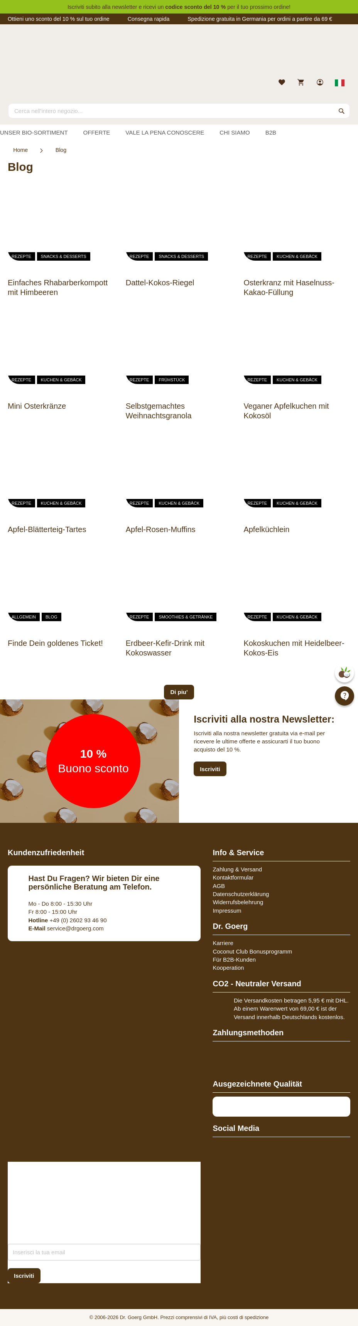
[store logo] (179, 53)
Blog (51, 617)
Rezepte (21, 256)
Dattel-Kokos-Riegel (160, 282)
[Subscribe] (24, 1275)
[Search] (342, 110)
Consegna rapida (149, 19)
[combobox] (179, 110)
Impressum (227, 910)
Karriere (223, 943)
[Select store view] (340, 83)
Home (20, 150)
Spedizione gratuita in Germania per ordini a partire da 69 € (259, 19)
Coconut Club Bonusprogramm (252, 951)
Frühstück (172, 379)
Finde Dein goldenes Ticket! (55, 643)
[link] (321, 83)
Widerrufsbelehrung (238, 902)
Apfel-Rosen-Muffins (161, 529)
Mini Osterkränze (37, 406)
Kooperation (228, 967)
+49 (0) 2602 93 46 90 (68, 920)
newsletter (124, 7)
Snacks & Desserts (63, 256)
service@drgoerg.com (66, 928)
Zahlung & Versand (237, 869)
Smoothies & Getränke (186, 617)
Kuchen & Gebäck (297, 256)
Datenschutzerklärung (241, 894)
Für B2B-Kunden (234, 959)
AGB (219, 886)
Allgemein (24, 617)
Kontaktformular (233, 877)
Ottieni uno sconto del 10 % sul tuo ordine (59, 19)
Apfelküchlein (266, 529)
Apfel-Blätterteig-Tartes (47, 529)
